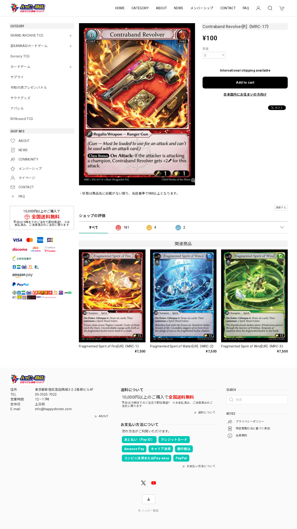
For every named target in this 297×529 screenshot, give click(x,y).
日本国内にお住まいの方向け (245, 94)
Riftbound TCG (21, 119)
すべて (93, 227)
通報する (281, 207)
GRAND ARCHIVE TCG (26, 35)
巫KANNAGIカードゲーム (29, 46)
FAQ (246, 8)
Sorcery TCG (20, 56)
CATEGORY (140, 8)
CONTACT (228, 8)
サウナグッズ (20, 98)
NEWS (178, 8)
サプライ (17, 77)
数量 (206, 48)
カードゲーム (20, 67)
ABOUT (161, 8)
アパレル (17, 108)
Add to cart (245, 82)
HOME (120, 8)
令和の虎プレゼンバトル (28, 87)
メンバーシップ (201, 8)
